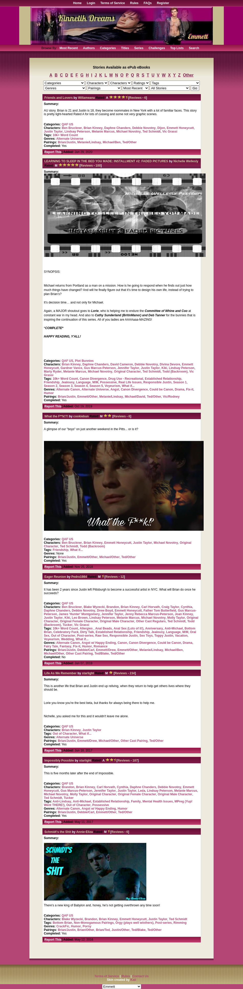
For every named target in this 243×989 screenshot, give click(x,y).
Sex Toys (146, 635)
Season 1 (180, 382)
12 (122, 577)
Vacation (181, 635)
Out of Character (63, 635)
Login (91, 3)
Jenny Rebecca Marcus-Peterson (149, 614)
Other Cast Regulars (151, 621)
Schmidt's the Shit (58, 832)
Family (136, 801)
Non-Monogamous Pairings (94, 923)
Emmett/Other (87, 396)
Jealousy (67, 382)
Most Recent (69, 48)
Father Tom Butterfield (159, 610)
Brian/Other (85, 930)
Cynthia (186, 607)
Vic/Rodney (171, 396)
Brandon (112, 607)
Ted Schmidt (151, 131)
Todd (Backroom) (174, 371)
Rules (134, 3)
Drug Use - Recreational (125, 379)
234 (132, 673)
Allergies (86, 628)
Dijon (161, 128)
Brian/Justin (66, 142)
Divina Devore (170, 364)
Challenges (157, 48)
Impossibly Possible (59, 760)
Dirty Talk (87, 632)
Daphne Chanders (117, 128)
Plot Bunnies (84, 361)
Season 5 (96, 386)
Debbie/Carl (85, 650)
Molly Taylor (176, 618)
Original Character (127, 371)
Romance (100, 646)
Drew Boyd (105, 610)
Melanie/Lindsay (89, 142)
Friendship (52, 382)
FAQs (148, 3)
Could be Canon (161, 389)
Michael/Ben (112, 142)
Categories (108, 48)
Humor (49, 393)
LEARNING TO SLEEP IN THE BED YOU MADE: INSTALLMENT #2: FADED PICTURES (106, 161)
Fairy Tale (51, 646)
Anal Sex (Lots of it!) (128, 628)
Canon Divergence (93, 379)
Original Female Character (79, 621)
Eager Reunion (55, 577)
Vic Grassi (170, 131)
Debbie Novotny (144, 128)
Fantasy (65, 646)
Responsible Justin (157, 382)
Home (77, 3)
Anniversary (154, 628)
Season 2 (51, 386)
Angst (115, 389)
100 (98, 165)
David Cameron (122, 364)
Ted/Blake (102, 653)
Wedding (67, 639)
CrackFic (62, 926)
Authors (89, 48)
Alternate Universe (69, 138)
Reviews (135, 98)
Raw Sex (101, 635)
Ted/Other (129, 142)
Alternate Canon (68, 389)
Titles (125, 48)
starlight (88, 673)
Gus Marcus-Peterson (100, 368)
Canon (122, 643)
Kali (133, 980)
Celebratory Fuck (66, 632)
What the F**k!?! (56, 416)
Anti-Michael (174, 628)
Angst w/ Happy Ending (99, 643)
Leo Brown (80, 618)
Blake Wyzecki (94, 607)
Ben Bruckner (72, 128)
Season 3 (66, 386)
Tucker (67, 625)
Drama (179, 389)
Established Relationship (163, 379)
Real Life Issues (130, 382)
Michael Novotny (128, 131)
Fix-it (189, 389)
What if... (128, 386)
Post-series (85, 635)
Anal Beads (103, 628)
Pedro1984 (79, 577)
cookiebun (81, 416)
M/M (95, 382)
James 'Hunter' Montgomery (79, 614)
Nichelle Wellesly (185, 161)
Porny (87, 926)
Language (83, 382)
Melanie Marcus (103, 131)
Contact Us (140, 976)
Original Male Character (117, 621)
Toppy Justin (163, 635)
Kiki (164, 368)
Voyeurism (112, 386)
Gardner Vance (71, 368)
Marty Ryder (53, 371)
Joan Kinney (184, 614)
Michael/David (135, 396)
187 (135, 760)
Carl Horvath (150, 607)
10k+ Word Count (65, 135)
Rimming (179, 923)
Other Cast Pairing (79, 653)
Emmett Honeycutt (180, 128)
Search (194, 48)
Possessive (108, 382)
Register (163, 3)
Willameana (86, 98)
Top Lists (176, 48)
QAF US (67, 124)
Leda (141, 790)
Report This (53, 152)
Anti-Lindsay (62, 801)
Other (188, 75)
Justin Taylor (53, 131)
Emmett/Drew (106, 650)
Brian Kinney (93, 128)
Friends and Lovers (59, 98)
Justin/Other (121, 930)
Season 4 (81, 386)
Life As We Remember (61, 673)
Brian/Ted (103, 930)
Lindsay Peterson (77, 131)
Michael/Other (109, 557)
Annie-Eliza (84, 832)
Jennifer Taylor (128, 368)
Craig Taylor (170, 607)
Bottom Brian (62, 923)
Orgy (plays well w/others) (134, 923)
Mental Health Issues (157, 801)
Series (138, 48)
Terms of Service (112, 3)
